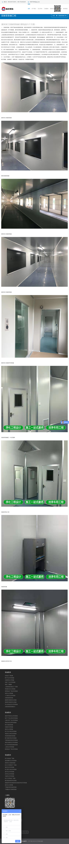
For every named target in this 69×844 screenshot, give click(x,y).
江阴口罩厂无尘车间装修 (11, 720)
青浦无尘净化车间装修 (10, 733)
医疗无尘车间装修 (9, 677)
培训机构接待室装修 (10, 735)
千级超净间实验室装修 (10, 787)
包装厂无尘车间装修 (10, 682)
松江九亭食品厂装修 (10, 778)
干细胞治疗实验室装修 (10, 789)
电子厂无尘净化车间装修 (11, 718)
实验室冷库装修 (9, 727)
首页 (29, 8)
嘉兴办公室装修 (9, 785)
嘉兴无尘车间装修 (9, 771)
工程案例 (46, 8)
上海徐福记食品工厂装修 (11, 686)
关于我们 (34, 8)
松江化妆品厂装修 (9, 758)
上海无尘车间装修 (9, 747)
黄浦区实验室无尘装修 (10, 702)
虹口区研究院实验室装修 (11, 744)
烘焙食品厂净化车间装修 (11, 749)
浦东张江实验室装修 (10, 762)
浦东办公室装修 (9, 693)
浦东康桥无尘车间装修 (10, 760)
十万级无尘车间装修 (10, 695)
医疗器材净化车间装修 (10, 738)
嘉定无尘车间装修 (9, 767)
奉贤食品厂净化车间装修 (11, 691)
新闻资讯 (59, 8)
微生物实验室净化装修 (10, 780)
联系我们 (65, 8)
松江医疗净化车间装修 (10, 769)
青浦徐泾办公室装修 (10, 689)
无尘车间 (40, 8)
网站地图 (40, 841)
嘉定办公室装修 (9, 729)
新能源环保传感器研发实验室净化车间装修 (16, 782)
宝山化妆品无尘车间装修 (11, 704)
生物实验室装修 (9, 697)
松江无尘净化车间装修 (10, 731)
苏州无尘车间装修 (9, 774)
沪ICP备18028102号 (33, 841)
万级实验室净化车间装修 (11, 740)
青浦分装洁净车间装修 (10, 722)
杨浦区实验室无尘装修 (10, 700)
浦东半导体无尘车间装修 (11, 716)
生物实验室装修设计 (10, 706)
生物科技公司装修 (9, 680)
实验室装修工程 (62, 15)
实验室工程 (53, 8)
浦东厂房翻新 (8, 684)
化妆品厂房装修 (9, 675)
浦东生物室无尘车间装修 (11, 742)
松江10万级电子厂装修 (10, 765)
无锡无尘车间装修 (9, 776)
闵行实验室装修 (9, 724)
